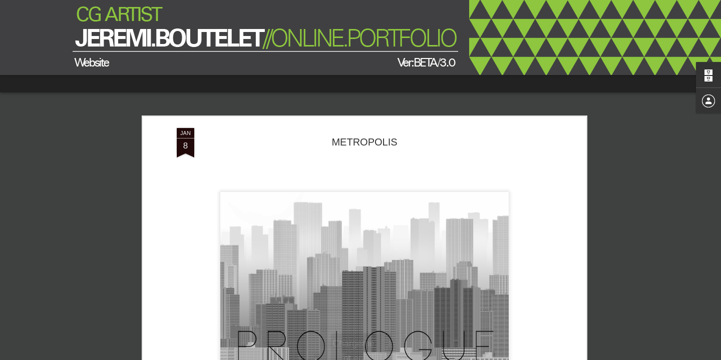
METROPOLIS (364, 142)
